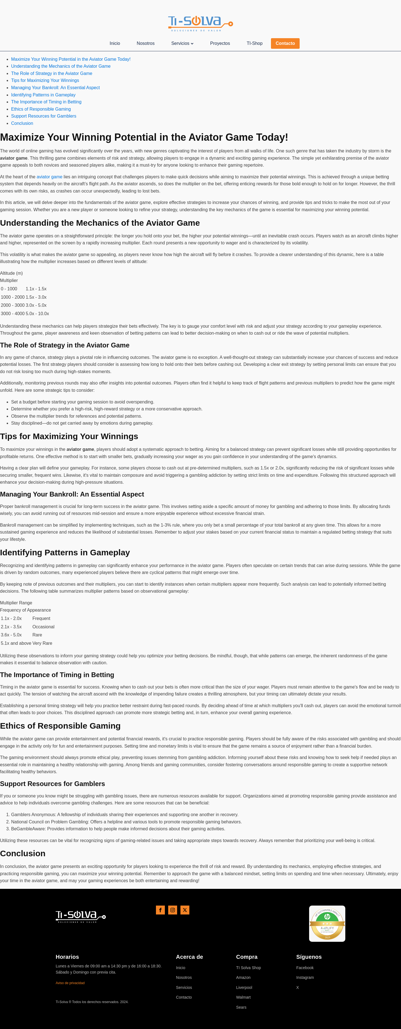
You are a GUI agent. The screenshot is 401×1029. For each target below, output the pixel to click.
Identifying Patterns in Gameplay (43, 95)
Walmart (243, 997)
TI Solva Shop (248, 968)
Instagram (305, 978)
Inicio (115, 43)
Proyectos (220, 43)
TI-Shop (255, 43)
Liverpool (244, 988)
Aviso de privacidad (70, 983)
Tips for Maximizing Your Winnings (45, 80)
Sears (241, 1007)
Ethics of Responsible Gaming (41, 109)
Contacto (285, 43)
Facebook (305, 968)
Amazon (243, 978)
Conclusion (22, 123)
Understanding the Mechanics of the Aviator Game (61, 66)
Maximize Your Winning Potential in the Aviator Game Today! (71, 59)
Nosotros (146, 43)
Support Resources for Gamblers (43, 116)
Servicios (182, 43)
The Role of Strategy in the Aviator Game (51, 73)
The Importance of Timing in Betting (46, 101)
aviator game (50, 176)
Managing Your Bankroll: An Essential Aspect (55, 87)
